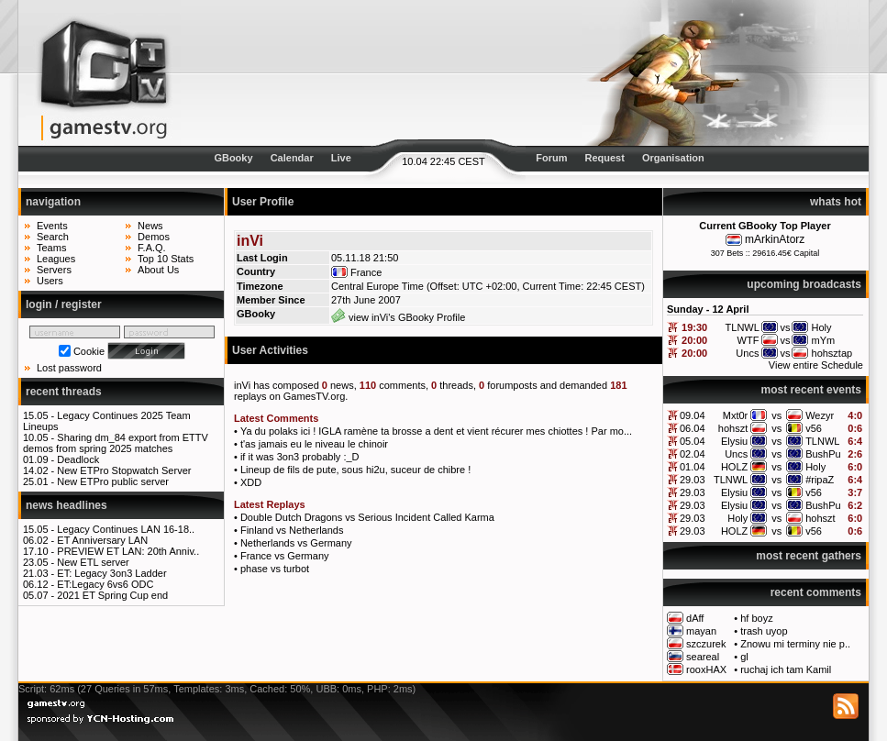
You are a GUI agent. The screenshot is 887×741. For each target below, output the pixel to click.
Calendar (292, 157)
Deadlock (78, 459)
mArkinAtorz (774, 239)
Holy (815, 466)
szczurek (706, 643)
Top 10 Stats (166, 258)
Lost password (69, 367)
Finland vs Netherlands (292, 530)
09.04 (692, 415)
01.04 (692, 466)
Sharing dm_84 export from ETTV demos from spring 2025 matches (115, 443)
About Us (158, 269)
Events (52, 225)
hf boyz (756, 618)
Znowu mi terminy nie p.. (795, 643)
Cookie (89, 351)
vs (776, 415)
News (150, 225)
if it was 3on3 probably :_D (300, 456)
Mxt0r (735, 415)
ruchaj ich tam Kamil (785, 669)
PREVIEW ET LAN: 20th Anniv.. (128, 551)
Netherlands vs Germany (296, 542)
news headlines (66, 505)
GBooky (233, 157)
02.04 (692, 453)
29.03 (692, 479)
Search (53, 236)
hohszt (733, 428)
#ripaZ (819, 479)
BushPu (823, 453)
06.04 (692, 428)
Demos (154, 236)
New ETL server (92, 562)
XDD (250, 482)
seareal (702, 656)
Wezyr (819, 415)
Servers (54, 269)
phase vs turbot (274, 568)
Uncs (736, 453)
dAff (695, 618)
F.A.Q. (152, 247)
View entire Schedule (816, 364)
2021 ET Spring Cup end (112, 595)
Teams (51, 247)
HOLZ (734, 466)
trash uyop (763, 630)
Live (341, 157)
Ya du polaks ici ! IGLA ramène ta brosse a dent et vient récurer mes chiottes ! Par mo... (436, 431)
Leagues (56, 258)
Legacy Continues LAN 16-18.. (125, 529)
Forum (551, 157)
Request (605, 157)
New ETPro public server (113, 481)
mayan (701, 630)
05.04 (692, 441)
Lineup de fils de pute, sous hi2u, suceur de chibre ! (355, 469)
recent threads (64, 391)
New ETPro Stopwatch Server (124, 470)
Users (50, 280)
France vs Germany (284, 555)
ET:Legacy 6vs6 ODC (105, 584)
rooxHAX (706, 669)
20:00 (694, 340)
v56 (813, 428)
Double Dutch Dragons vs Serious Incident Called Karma (367, 517)
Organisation (673, 157)
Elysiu (734, 441)
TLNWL (822, 441)
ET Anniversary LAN (102, 540)
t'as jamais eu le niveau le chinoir (314, 443)
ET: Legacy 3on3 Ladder (111, 573)
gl (744, 656)
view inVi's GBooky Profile (398, 317)
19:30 (694, 327)
